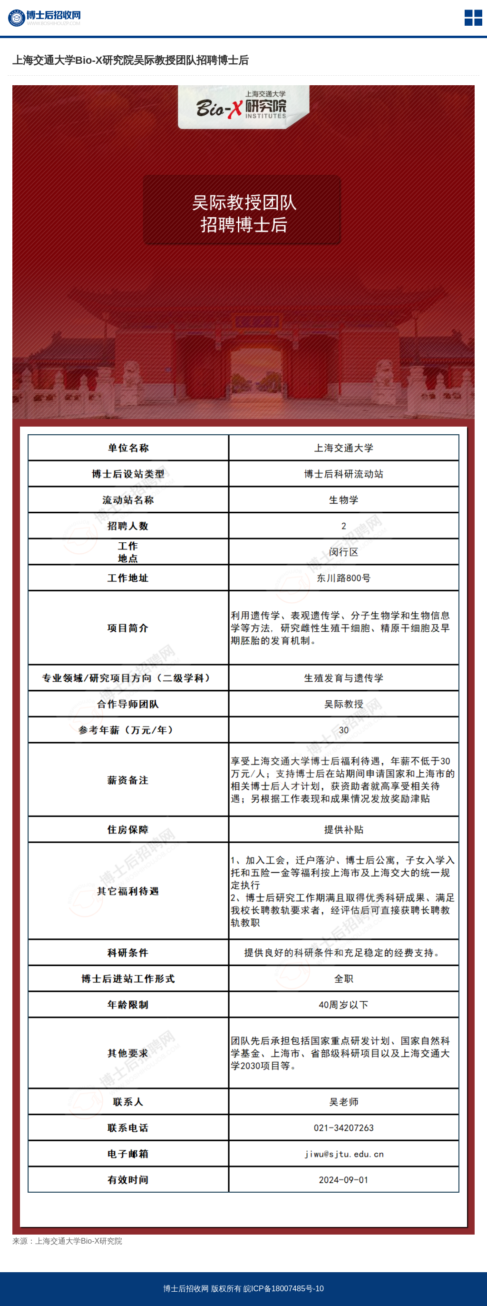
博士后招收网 (186, 1289)
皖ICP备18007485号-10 (284, 1289)
